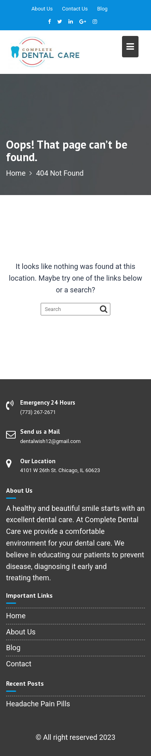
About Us (42, 9)
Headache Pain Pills (38, 703)
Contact (18, 663)
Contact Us (75, 9)
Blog (102, 9)
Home (15, 615)
